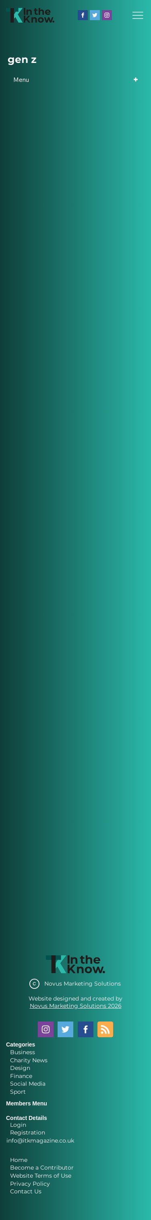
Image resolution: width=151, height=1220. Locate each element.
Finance (21, 1076)
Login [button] (18, 1124)
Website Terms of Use (40, 1175)
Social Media (28, 1083)
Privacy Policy (30, 1183)
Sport (18, 1091)
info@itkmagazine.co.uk (40, 1140)
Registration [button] (27, 1132)
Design (20, 1068)
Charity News (29, 1060)
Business (22, 1052)
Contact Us (25, 1191)
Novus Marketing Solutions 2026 (76, 1005)
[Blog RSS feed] (105, 1030)
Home (18, 1160)
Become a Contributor (42, 1167)
